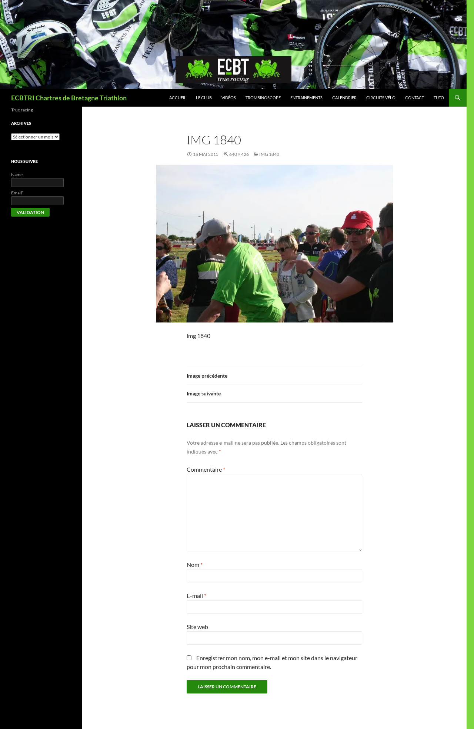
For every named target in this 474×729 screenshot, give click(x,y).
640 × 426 (239, 154)
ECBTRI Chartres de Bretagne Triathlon (69, 98)
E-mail (196, 595)
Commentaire (206, 469)
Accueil (177, 97)
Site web (197, 626)
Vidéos (228, 97)
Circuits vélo (380, 97)
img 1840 (269, 154)
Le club (204, 97)
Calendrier (344, 97)
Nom (195, 564)
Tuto (439, 97)
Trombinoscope (263, 97)
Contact (414, 97)
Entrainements (306, 97)
